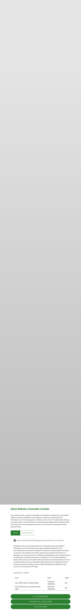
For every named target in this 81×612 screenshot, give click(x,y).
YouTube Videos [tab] (27, 533)
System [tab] (15, 533)
